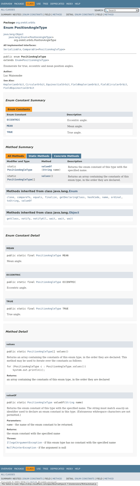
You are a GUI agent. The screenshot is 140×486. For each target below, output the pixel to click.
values (45, 176)
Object (74, 212)
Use (39, 4)
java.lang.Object (13, 34)
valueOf (46, 166)
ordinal (116, 197)
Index (69, 4)
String (47, 169)
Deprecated (57, 4)
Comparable (30, 49)
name (105, 197)
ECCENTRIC (13, 119)
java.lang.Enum (18, 37)
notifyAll (39, 218)
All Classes (8, 10)
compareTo (23, 197)
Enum (18, 60)
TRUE (10, 132)
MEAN (10, 125)
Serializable (12, 49)
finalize (51, 197)
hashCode (93, 197)
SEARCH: (99, 10)
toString (12, 200)
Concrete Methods (66, 156)
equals (37, 197)
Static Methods (39, 156)
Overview (6, 4)
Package (19, 4)
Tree (45, 4)
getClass (12, 218)
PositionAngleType (41, 37)
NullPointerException (21, 447)
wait (52, 218)
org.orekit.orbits (25, 22)
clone (10, 197)
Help (77, 4)
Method (57, 14)
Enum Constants (32, 14)
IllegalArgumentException (24, 442)
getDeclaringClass (72, 197)
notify (25, 218)
